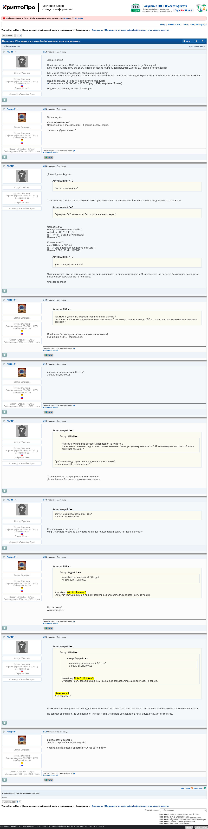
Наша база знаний (50, 152)
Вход (65, 18)
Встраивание (82, 30)
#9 (44, 637)
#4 (44, 300)
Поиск (185, 25)
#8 (44, 557)
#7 (44, 500)
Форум (163, 25)
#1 (44, 52)
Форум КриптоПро (10, 30)
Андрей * (11, 109)
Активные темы (174, 25)
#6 (44, 421)
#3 (44, 166)
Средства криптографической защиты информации (47, 30)
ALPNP (10, 52)
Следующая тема (196, 46)
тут (73, 150)
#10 (45, 731)
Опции (186, 41)
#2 (44, 109)
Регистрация (77, 18)
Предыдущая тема (13, 46)
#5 (44, 364)
